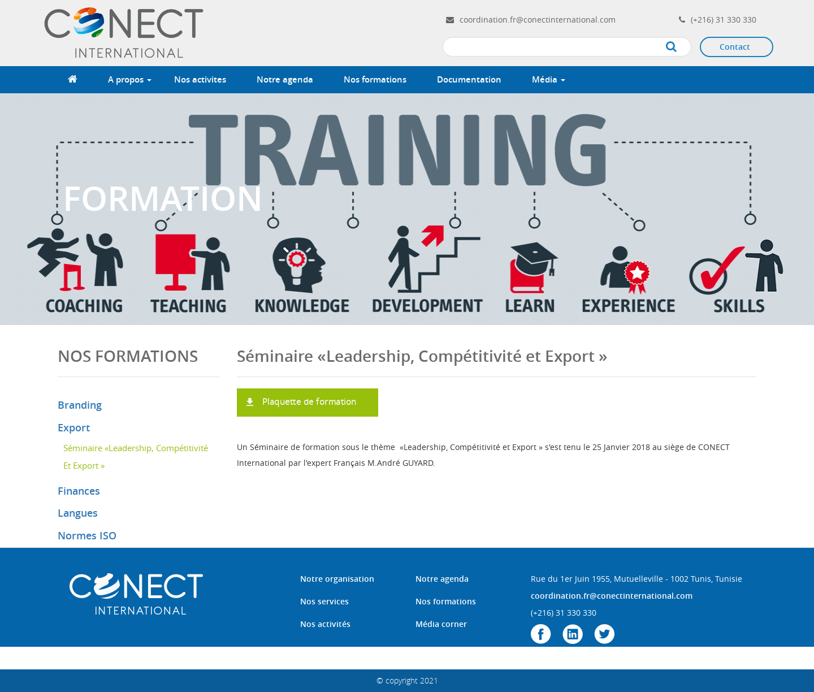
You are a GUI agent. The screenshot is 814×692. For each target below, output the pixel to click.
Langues (78, 513)
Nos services (324, 601)
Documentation (469, 79)
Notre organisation (337, 578)
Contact (735, 46)
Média (548, 79)
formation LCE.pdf (274, 394)
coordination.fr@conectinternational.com (538, 19)
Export (74, 427)
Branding (80, 405)
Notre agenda (285, 79)
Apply (683, 47)
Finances (79, 491)
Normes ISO (87, 535)
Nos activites (200, 79)
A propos (129, 79)
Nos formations (375, 79)
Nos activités (325, 624)
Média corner (441, 624)
